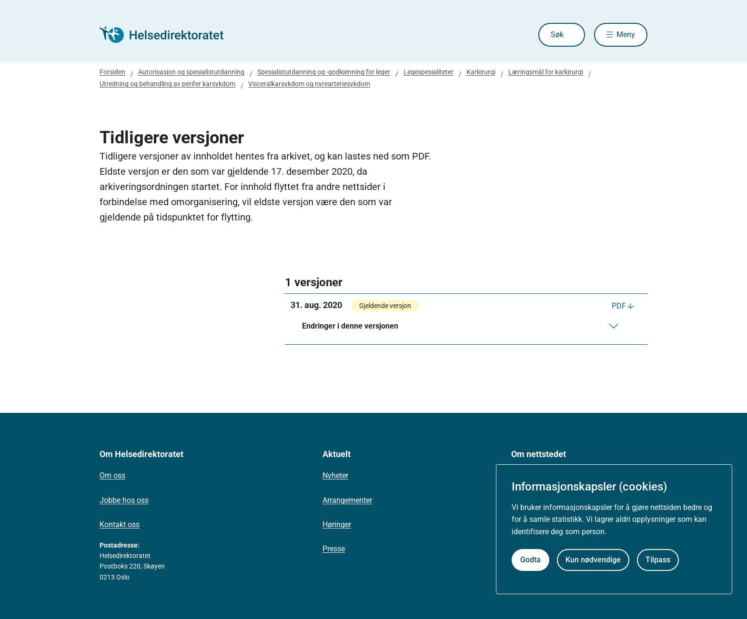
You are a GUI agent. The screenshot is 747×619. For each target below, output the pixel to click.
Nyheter (335, 475)
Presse (334, 548)
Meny (625, 34)
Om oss (112, 475)
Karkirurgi (480, 72)
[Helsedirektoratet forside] (168, 35)
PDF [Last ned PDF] (619, 305)
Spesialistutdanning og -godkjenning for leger (323, 72)
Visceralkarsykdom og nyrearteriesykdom (309, 84)
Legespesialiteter (429, 72)
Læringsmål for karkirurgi (545, 72)
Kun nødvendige (593, 559)
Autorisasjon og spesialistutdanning (191, 72)
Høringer (337, 524)
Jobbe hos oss (124, 500)
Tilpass (658, 559)
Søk (557, 34)
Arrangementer (347, 500)
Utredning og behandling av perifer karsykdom (167, 84)
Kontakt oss (120, 524)
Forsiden (112, 72)
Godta (530, 559)
